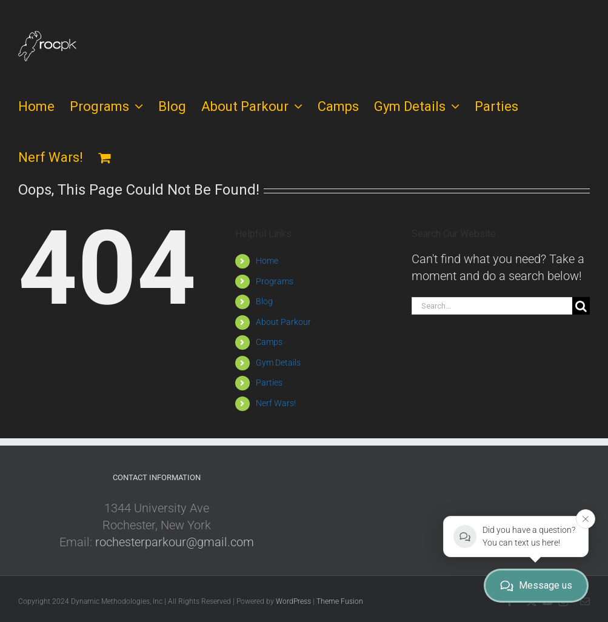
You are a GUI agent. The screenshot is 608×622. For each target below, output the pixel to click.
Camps (269, 342)
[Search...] (492, 306)
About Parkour (283, 322)
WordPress (293, 601)
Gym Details (278, 362)
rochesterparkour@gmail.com (174, 542)
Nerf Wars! (276, 403)
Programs (274, 281)
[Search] (581, 306)
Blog (264, 301)
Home (267, 261)
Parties (269, 382)
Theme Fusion (339, 601)
